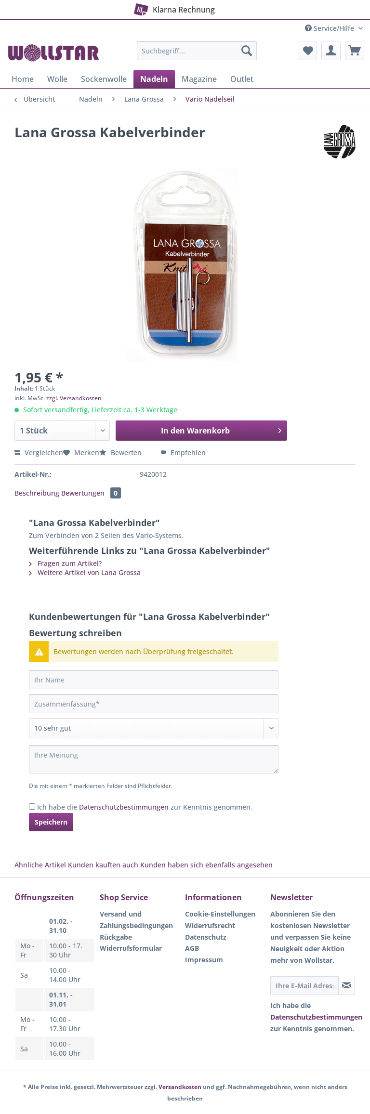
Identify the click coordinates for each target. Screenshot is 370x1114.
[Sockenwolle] (103, 79)
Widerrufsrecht (210, 925)
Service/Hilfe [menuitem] (330, 28)
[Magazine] (199, 79)
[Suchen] (247, 50)
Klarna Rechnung (173, 7)
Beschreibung (36, 493)
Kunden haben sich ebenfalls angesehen (206, 864)
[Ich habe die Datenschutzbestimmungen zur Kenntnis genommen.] (32, 806)
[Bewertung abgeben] (153, 728)
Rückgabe (116, 937)
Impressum (204, 959)
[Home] (22, 79)
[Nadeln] (154, 79)
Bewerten (121, 452)
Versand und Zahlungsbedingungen (136, 919)
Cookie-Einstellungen (220, 913)
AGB (192, 948)
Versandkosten (180, 1087)
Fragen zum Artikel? (65, 563)
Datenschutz (205, 937)
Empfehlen (183, 452)
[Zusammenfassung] (153, 703)
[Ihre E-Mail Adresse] (304, 985)
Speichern (51, 821)
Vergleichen (38, 452)
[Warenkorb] (354, 50)
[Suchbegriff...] (197, 50)
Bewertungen (91, 493)
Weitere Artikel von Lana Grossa (85, 572)
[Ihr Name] (153, 679)
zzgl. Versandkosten (74, 398)
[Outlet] (242, 79)
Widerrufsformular (131, 948)
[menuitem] (197, 55)
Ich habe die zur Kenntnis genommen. (144, 807)
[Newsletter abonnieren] (346, 985)
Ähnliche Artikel (40, 864)
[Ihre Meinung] (153, 759)
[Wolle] (57, 79)
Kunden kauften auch (103, 864)
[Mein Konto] (331, 50)
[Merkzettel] (307, 50)
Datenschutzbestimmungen (124, 807)
